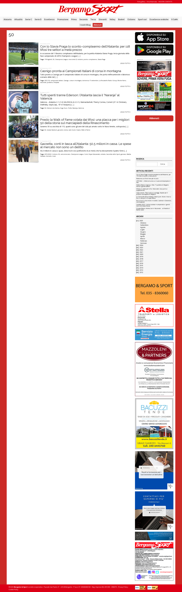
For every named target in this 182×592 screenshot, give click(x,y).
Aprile (142, 236)
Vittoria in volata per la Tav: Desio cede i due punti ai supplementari (151, 189)
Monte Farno (122, 80)
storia (66, 130)
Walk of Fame (85, 130)
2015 (141, 265)
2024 (141, 245)
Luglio (142, 230)
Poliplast (56, 82)
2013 (141, 270)
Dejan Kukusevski (94, 154)
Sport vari (142, 19)
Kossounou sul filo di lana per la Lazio (147, 178)
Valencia (81, 108)
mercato (49, 156)
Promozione (62, 19)
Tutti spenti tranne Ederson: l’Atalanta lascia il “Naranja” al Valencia (79, 96)
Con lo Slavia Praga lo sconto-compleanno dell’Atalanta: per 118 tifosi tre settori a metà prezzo (85, 48)
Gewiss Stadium (52, 130)
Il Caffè (174, 19)
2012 (141, 272)
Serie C (28, 19)
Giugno (143, 232)
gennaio (123, 154)
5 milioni (55, 154)
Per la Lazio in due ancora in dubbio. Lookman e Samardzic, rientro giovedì (154, 201)
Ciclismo (131, 19)
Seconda (83, 19)
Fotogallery (141, 2)
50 (53, 59)
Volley (112, 19)
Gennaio (143, 243)
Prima (74, 19)
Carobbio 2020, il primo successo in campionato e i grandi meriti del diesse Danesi (153, 205)
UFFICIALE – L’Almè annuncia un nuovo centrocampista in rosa (153, 181)
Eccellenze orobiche (159, 19)
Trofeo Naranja (73, 108)
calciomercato (65, 154)
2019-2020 (47, 154)
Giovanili (103, 19)
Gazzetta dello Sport (113, 154)
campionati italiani (57, 80)
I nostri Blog (85, 25)
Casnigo (66, 80)
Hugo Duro (63, 108)
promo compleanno (90, 59)
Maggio (143, 234)
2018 (141, 259)
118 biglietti (48, 59)
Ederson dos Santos (53, 108)
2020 (141, 254)
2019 (141, 256)
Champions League (61, 59)
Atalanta (8, 19)
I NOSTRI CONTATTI (165, 2)
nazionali (43, 82)
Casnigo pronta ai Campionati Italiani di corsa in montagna (80, 71)
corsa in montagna (75, 80)
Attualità (18, 19)
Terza (93, 19)
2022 (141, 250)
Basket (121, 19)
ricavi (54, 156)
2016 (141, 263)
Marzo (142, 239)
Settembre (144, 225)
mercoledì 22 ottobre (76, 59)
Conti (86, 154)
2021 (141, 252)
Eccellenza (49, 19)
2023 (46, 80)
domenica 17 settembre (90, 80)
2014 (141, 268)
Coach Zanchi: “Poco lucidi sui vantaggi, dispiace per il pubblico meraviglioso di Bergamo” (152, 193)
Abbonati (98, 25)
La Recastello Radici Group (108, 80)
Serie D (38, 19)
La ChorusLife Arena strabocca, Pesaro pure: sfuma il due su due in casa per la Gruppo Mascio (153, 197)
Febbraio (143, 241)
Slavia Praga (101, 59)
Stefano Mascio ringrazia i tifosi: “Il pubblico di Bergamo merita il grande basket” (152, 185)
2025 (141, 221)
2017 (141, 261)
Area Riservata (152, 2)
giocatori (60, 130)
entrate (103, 154)
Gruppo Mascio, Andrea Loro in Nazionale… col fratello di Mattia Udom (153, 209)
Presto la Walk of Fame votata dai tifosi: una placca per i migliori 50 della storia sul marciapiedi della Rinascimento (84, 121)
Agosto (142, 227)
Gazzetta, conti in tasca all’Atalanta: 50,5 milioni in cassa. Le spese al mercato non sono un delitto (85, 145)
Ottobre (143, 223)
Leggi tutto (125, 63)
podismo (50, 82)
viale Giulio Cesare (75, 130)
